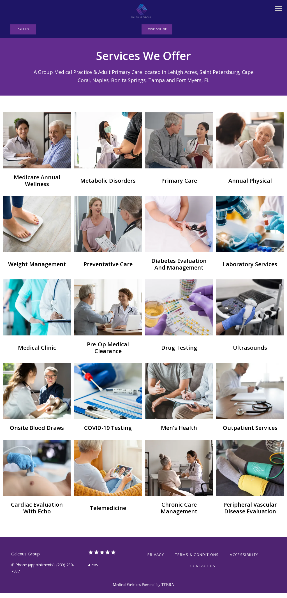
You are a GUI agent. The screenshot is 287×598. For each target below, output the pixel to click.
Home (31, 56)
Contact (212, 56)
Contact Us (203, 592)
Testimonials (247, 56)
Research (147, 56)
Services (82, 56)
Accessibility (244, 581)
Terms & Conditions (197, 581)
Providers (114, 56)
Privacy (155, 581)
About (55, 56)
